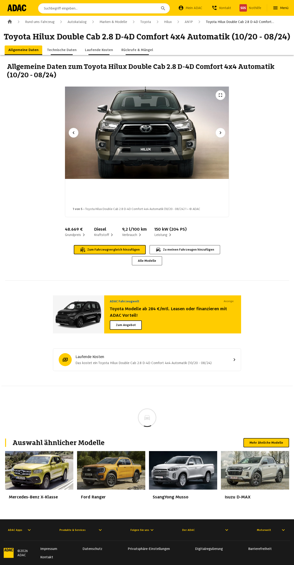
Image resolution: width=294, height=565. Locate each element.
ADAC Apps (20, 530)
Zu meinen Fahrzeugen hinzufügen (184, 249)
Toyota (141, 22)
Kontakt (46, 557)
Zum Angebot (126, 325)
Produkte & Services (81, 530)
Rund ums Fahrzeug (35, 22)
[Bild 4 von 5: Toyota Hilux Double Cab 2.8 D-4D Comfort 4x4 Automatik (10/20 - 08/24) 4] (195, 194)
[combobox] (104, 8)
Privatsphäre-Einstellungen (149, 549)
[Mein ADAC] (190, 8)
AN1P (184, 22)
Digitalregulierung (209, 549)
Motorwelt (271, 530)
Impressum (48, 549)
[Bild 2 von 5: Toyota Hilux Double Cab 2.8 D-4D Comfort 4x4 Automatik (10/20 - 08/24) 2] (122, 194)
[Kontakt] (221, 8)
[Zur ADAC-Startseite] (16, 8)
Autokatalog (72, 22)
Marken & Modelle (108, 22)
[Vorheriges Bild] (73, 133)
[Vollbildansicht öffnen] (220, 95)
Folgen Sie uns (142, 530)
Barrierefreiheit (260, 549)
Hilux (163, 22)
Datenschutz (92, 549)
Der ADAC (205, 530)
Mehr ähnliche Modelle (266, 443)
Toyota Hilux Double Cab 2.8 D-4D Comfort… (235, 22)
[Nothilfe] (250, 7)
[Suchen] (163, 8)
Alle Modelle (147, 261)
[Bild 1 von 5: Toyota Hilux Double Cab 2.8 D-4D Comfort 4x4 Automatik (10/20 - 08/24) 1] (85, 194)
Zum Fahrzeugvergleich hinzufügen (110, 249)
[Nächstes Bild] (220, 133)
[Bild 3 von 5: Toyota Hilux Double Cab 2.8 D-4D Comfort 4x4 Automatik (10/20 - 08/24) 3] (158, 194)
